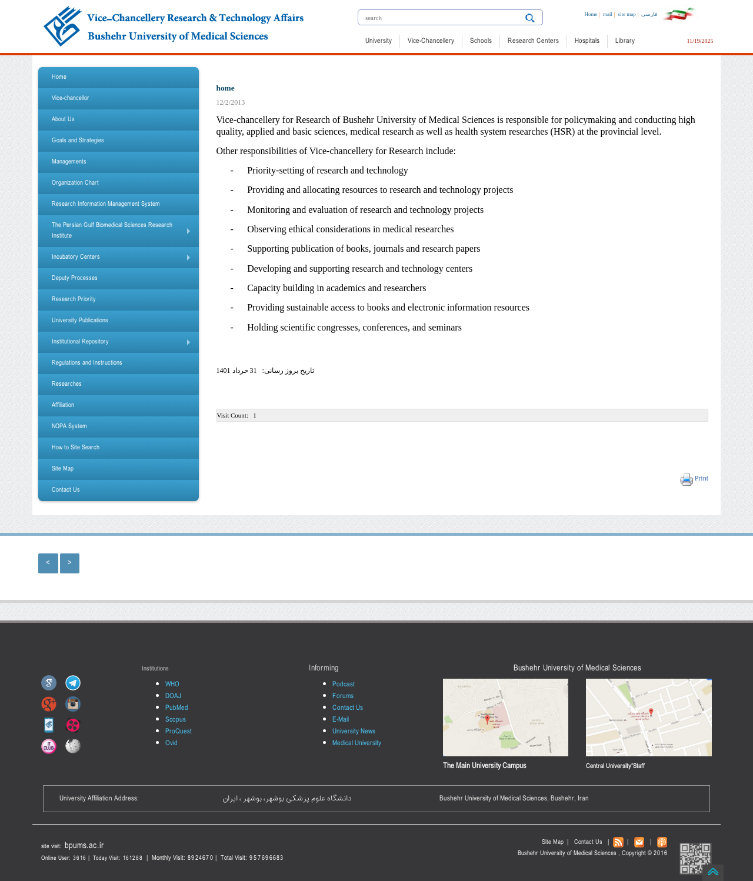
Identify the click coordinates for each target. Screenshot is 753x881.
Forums (343, 696)
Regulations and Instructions (87, 363)
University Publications (80, 321)
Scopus (175, 719)
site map (626, 14)
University (378, 41)
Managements (69, 162)
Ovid (171, 743)
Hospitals (587, 41)
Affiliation (63, 405)
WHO (172, 684)
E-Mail (340, 719)
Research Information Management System (106, 204)
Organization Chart (75, 183)
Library (625, 41)
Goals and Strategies (78, 141)
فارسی (649, 14)
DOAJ (173, 696)
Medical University (356, 743)
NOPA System (69, 427)
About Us (63, 120)
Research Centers (533, 41)
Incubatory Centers (123, 259)
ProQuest (178, 731)
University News (353, 731)
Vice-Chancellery (431, 41)
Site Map (63, 469)
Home (590, 14)
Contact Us (66, 490)
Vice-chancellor (70, 98)
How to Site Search (75, 448)
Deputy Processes (75, 278)
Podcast (343, 684)
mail (607, 14)
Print (700, 478)
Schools (481, 41)
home (225, 88)
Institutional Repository (123, 344)
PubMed (176, 708)
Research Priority (74, 299)
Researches (67, 384)
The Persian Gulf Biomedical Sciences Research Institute (123, 233)
